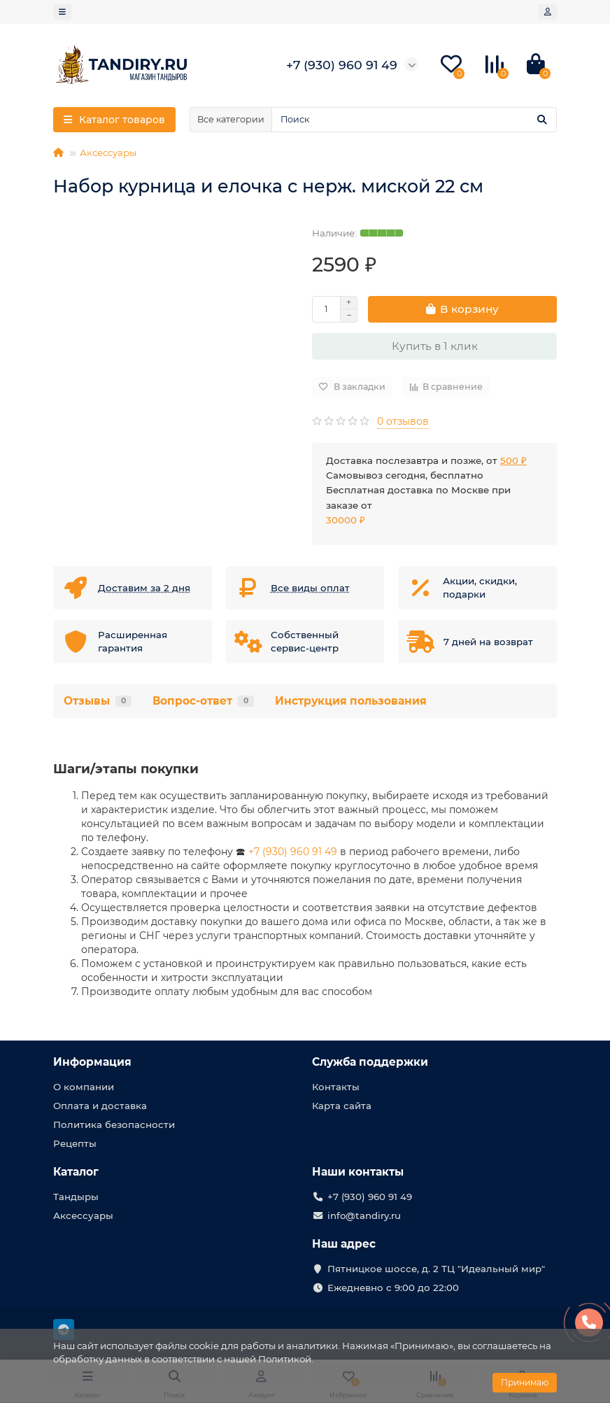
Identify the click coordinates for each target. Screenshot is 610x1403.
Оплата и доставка (100, 1105)
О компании (83, 1086)
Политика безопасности (114, 1124)
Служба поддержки (370, 1062)
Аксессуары (108, 152)
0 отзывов (403, 421)
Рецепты (75, 1143)
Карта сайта (341, 1105)
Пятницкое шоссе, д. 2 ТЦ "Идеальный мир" (436, 1268)
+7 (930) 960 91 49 (292, 851)
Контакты (336, 1086)
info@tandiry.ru (364, 1215)
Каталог (76, 1171)
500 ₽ (513, 460)
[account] (548, 12)
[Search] (414, 119)
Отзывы (98, 700)
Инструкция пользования (351, 700)
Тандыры (76, 1196)
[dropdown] (62, 12)
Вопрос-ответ (203, 700)
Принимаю (524, 1382)
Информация (92, 1062)
